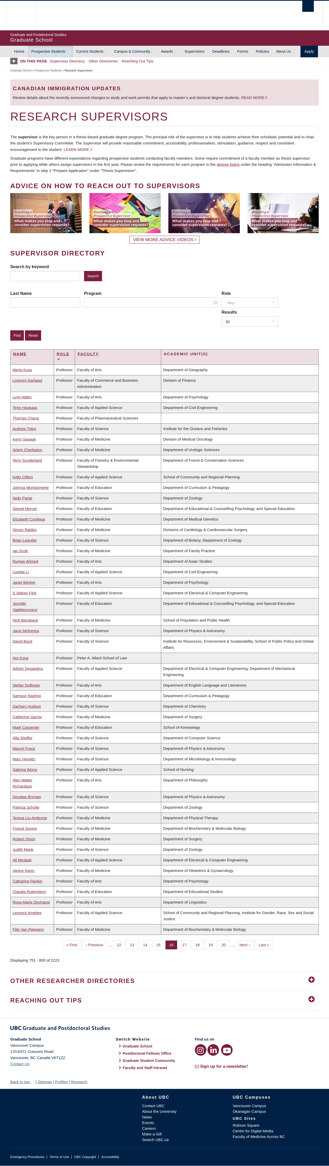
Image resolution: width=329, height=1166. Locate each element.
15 (160, 944)
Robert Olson (24, 839)
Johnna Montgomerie (31, 487)
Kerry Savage (24, 439)
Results (229, 312)
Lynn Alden (22, 397)
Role (226, 293)
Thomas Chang (26, 418)
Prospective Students (48, 51)
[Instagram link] (200, 1050)
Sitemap (45, 1082)
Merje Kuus (22, 370)
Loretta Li (21, 572)
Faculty (88, 354)
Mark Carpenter (26, 727)
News (147, 1117)
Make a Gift (152, 1134)
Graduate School (21, 70)
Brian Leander (25, 540)
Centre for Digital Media (253, 1131)
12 (121, 944)
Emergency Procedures (27, 1157)
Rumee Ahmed (25, 561)
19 (212, 944)
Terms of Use (59, 1157)
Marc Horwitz (24, 759)
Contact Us (19, 1064)
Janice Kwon (23, 870)
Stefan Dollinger (26, 685)
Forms (242, 51)
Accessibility (110, 1157)
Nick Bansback (25, 620)
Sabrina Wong (25, 769)
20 (226, 944)
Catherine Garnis (27, 717)
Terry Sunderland (27, 460)
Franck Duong (25, 828)
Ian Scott (20, 551)
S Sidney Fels (24, 593)
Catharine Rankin (27, 881)
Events (148, 1123)
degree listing (228, 164)
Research (79, 1082)
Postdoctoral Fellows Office (147, 1053)
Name (19, 354)
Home (19, 51)
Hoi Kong (21, 658)
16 (173, 944)
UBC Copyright (85, 1157)
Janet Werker (24, 582)
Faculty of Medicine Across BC (259, 1136)
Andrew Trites (24, 428)
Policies (262, 51)
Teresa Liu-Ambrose (30, 818)
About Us (283, 51)
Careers (149, 1128)
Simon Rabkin (24, 529)
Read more (253, 97)
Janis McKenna (26, 630)
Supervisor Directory (67, 61)
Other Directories (103, 61)
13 (134, 944)
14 (147, 944)
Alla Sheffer (22, 738)
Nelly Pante (22, 498)
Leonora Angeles (27, 912)
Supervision (195, 51)
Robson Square (246, 1125)
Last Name (21, 293)
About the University (159, 1111)
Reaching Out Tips (137, 61)
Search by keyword (29, 266)
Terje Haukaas (25, 407)
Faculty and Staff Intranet (145, 1068)
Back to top (22, 1082)
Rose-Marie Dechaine (31, 902)
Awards (167, 51)
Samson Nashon (27, 696)
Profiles (61, 1082)
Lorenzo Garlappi (27, 380)
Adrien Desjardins (28, 668)
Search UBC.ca (155, 1139)
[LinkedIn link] (213, 1050)
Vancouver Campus (249, 1106)
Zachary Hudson (27, 706)
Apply (309, 51)
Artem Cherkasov (27, 450)
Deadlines (221, 51)
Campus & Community (132, 51)
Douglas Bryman (27, 797)
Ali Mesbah (22, 860)
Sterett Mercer (25, 508)
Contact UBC (153, 1106)
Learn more (76, 149)
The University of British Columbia (21, 15)
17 (186, 944)
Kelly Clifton (23, 477)
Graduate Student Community (149, 1061)
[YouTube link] (227, 1050)
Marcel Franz (24, 748)
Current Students (89, 51)
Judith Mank (23, 849)
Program (93, 293)
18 (199, 944)
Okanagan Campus (249, 1111)
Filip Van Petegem (28, 929)
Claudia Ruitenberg (29, 891)
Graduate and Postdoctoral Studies (164, 1029)
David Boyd (22, 641)
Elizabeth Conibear (29, 519)
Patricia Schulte (26, 807)
